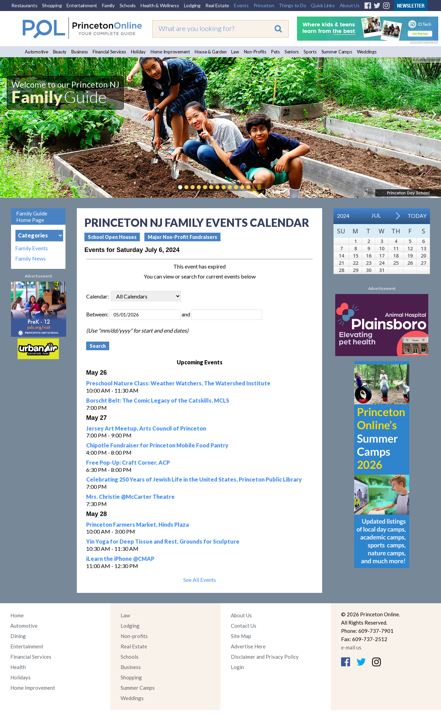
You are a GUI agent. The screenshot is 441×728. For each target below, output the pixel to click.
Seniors (292, 51)
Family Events (31, 248)
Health (18, 667)
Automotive (36, 51)
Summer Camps (336, 51)
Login (237, 667)
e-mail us (351, 647)
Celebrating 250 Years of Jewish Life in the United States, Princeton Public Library (194, 479)
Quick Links (323, 5)
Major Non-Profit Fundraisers (182, 237)
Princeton (264, 5)
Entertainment (81, 5)
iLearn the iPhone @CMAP (120, 558)
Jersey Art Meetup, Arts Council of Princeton (146, 428)
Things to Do (292, 5)
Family (108, 5)
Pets (275, 51)
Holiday (138, 51)
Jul (376, 215)
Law (235, 51)
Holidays (20, 677)
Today (417, 215)
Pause (259, 187)
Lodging (192, 5)
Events (241, 5)
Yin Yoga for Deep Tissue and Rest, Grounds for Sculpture (162, 541)
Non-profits (134, 636)
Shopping (52, 5)
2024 (343, 215)
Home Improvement (170, 51)
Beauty (60, 51)
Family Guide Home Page (31, 216)
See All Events (199, 579)
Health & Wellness (160, 5)
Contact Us (243, 626)
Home (17, 615)
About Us (350, 5)
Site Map (241, 636)
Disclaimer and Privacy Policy (265, 657)
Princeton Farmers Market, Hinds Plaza (137, 524)
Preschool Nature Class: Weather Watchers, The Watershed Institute (178, 383)
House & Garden (211, 51)
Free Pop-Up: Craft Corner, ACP (128, 462)
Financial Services (109, 51)
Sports (310, 51)
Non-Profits (255, 51)
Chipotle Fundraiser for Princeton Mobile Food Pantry (157, 445)
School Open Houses (112, 237)
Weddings (367, 51)
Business (79, 51)
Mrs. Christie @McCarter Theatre (130, 496)
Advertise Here (248, 646)
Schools (128, 5)
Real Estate (217, 5)
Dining (18, 636)
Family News (30, 258)
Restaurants (24, 5)
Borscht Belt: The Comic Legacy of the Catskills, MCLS (157, 400)
